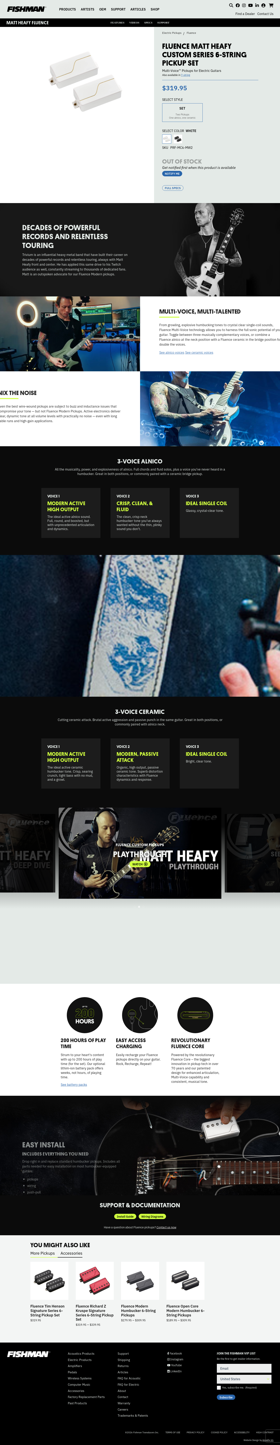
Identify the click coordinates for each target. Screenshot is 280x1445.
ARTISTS (87, 9)
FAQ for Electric (128, 1384)
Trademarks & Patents (133, 1415)
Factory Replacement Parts (86, 1397)
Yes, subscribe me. (239, 1387)
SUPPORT (118, 9)
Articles (123, 1372)
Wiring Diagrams (152, 1216)
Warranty (124, 1403)
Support (123, 1353)
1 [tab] (135, 907)
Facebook (174, 1353)
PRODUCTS (67, 9)
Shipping (124, 1360)
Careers (123, 1409)
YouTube (174, 1365)
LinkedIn (174, 1371)
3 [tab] (144, 907)
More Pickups (42, 1253)
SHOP (155, 9)
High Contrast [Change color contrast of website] (265, 1432)
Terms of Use (172, 1432)
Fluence (191, 33)
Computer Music (79, 1384)
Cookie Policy (219, 1432)
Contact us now (166, 1227)
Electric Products (80, 1360)
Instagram (175, 1359)
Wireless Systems (80, 1378)
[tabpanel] (140, 853)
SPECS (148, 22)
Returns (123, 1366)
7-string (185, 75)
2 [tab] (139, 907)
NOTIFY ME (172, 173)
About (122, 1391)
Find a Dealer (245, 13)
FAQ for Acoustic (129, 1378)
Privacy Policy (195, 1432)
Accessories (71, 1253)
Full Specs (173, 188)
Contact (123, 1397)
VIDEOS (134, 22)
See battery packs (74, 1084)
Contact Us (265, 13)
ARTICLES (138, 9)
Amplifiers (75, 1366)
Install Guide (125, 1216)
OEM (102, 9)
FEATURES (117, 22)
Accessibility (242, 1432)
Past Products (77, 1403)
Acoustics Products (81, 1353)
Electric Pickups (171, 33)
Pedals (72, 1372)
